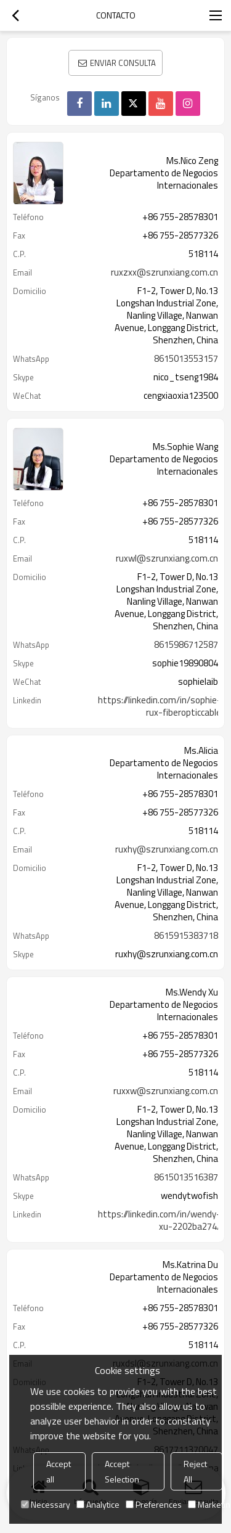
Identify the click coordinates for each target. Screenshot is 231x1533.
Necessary (45, 1504)
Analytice (98, 1504)
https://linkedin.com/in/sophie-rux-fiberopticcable (159, 706)
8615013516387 (186, 1177)
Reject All (195, 1471)
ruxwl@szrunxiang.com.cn (167, 558)
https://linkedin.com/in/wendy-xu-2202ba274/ (159, 1220)
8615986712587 (186, 645)
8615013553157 (186, 359)
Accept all (58, 1471)
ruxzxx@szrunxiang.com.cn (164, 272)
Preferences (154, 1504)
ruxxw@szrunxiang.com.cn (165, 1091)
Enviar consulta (123, 63)
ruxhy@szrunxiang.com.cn (166, 849)
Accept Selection (122, 1471)
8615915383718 (186, 936)
